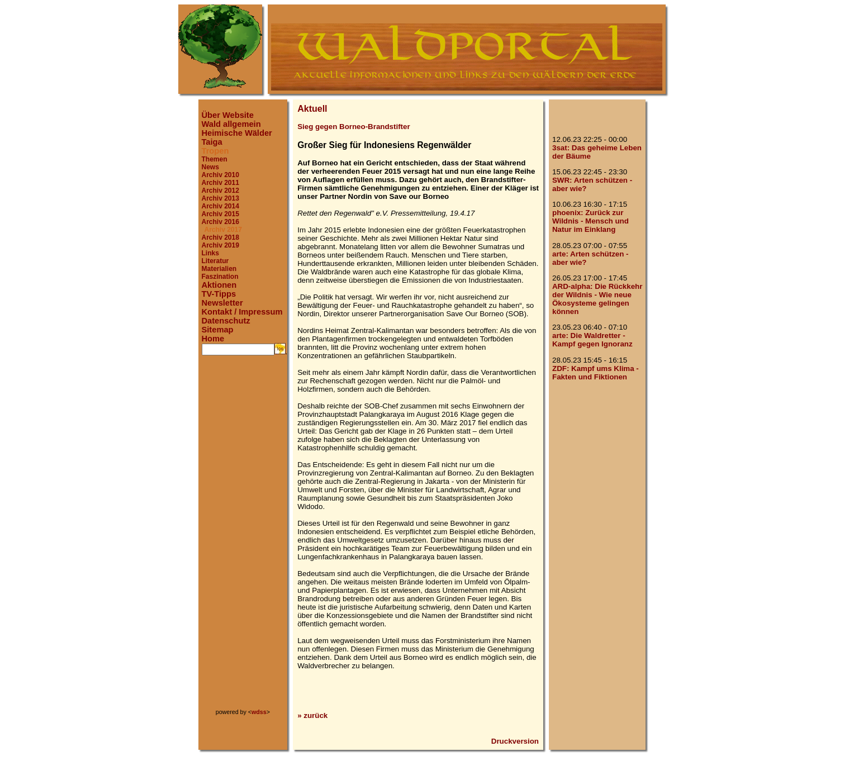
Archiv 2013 (220, 198)
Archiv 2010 (220, 175)
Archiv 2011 (220, 183)
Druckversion (515, 741)
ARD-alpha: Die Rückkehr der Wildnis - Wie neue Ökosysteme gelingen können (597, 299)
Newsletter (222, 302)
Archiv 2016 (220, 222)
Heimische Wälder (237, 133)
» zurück (312, 715)
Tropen (215, 150)
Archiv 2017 (223, 230)
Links (210, 253)
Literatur (215, 261)
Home (213, 338)
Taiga (212, 141)
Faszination (220, 276)
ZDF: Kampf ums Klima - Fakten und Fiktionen (595, 372)
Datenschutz (226, 320)
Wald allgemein (231, 124)
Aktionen (219, 284)
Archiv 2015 (220, 214)
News (210, 167)
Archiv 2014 (220, 206)
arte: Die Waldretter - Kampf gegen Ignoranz (592, 339)
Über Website (228, 115)
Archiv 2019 (220, 245)
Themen (214, 159)
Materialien (219, 269)
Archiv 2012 (220, 190)
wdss (259, 711)
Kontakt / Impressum (242, 311)
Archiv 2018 (220, 237)
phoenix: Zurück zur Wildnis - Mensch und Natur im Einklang (590, 221)
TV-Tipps (219, 293)
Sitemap (218, 329)
